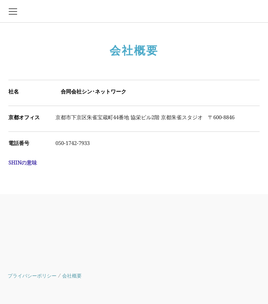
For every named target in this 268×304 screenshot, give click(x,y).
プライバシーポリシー (32, 276)
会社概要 (72, 276)
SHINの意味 (22, 163)
